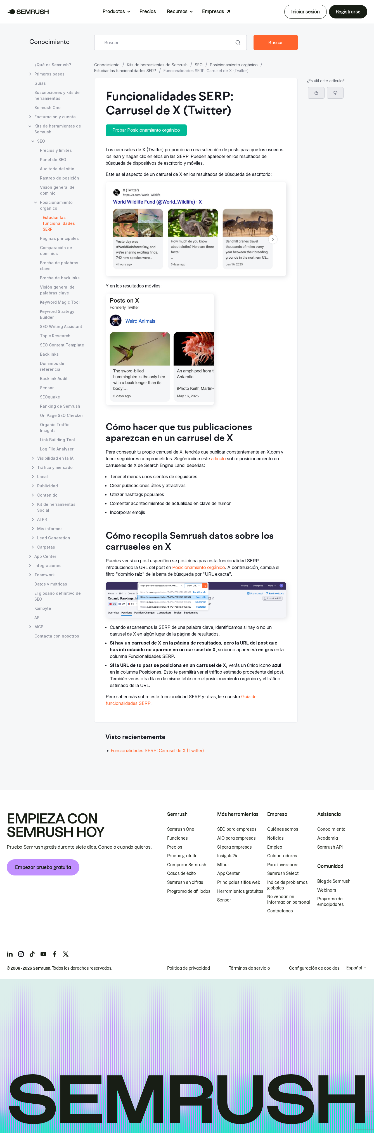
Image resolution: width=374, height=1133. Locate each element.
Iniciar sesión (305, 11)
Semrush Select (283, 873)
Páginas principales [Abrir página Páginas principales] (59, 238)
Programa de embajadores (330, 902)
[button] (335, 93)
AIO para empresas (236, 838)
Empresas (213, 11)
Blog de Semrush (334, 881)
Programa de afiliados (188, 891)
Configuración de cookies (314, 968)
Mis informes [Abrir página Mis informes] (50, 529)
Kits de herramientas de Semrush (157, 64)
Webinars (326, 890)
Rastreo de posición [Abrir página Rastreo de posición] (59, 178)
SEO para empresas (237, 829)
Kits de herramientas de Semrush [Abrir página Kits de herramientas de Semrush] (57, 129)
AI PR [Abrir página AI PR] (42, 519)
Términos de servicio (249, 968)
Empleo (274, 847)
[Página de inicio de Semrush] (28, 12)
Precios (147, 11)
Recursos (177, 11)
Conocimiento (49, 42)
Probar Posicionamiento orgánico (146, 130)
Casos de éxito (181, 873)
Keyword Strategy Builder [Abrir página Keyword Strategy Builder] (57, 314)
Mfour (223, 865)
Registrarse (348, 11)
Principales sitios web (238, 882)
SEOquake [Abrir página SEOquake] (50, 397)
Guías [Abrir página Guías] (40, 83)
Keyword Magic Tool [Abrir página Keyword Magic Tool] (60, 302)
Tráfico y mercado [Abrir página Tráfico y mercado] (55, 467)
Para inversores (283, 865)
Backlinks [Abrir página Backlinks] (49, 354)
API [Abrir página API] (37, 617)
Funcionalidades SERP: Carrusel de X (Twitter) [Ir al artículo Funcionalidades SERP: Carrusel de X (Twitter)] (157, 750)
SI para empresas (234, 847)
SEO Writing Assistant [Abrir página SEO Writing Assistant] (61, 326)
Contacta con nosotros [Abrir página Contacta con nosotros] (56, 636)
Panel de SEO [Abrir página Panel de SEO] (53, 159)
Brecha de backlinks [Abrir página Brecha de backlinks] (60, 277)
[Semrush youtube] (43, 954)
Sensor (224, 900)
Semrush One (180, 829)
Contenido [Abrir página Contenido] (47, 495)
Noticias (275, 838)
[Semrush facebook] (54, 954)
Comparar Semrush (186, 865)
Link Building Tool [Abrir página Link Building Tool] (57, 439)
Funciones (177, 838)
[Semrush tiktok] (32, 954)
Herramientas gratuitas (240, 891)
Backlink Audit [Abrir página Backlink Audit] (54, 378)
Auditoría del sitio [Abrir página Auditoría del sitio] (57, 168)
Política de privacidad (188, 968)
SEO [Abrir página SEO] (41, 141)
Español (354, 968)
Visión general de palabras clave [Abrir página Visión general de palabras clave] (57, 290)
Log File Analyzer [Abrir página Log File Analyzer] (57, 449)
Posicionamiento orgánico (234, 64)
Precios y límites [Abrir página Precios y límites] (56, 150)
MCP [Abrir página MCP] (38, 627)
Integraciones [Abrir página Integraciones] (47, 565)
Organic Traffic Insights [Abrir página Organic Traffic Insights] (54, 427)
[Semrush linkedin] (9, 954)
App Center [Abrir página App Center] (45, 556)
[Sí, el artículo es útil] (316, 93)
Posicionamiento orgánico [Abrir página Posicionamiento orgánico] (56, 205)
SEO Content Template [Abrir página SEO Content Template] (62, 345)
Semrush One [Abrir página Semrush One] (47, 107)
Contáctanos (280, 911)
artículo (218, 458)
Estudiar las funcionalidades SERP (125, 70)
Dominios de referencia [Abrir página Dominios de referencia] (52, 366)
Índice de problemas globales (287, 885)
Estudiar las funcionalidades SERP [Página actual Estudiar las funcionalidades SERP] (59, 223)
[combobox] (164, 42)
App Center (228, 873)
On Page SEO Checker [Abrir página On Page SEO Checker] (61, 415)
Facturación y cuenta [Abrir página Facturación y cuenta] (55, 117)
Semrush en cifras (185, 882)
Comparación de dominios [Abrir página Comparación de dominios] (56, 250)
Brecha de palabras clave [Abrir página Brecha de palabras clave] (59, 265)
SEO (199, 64)
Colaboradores (282, 856)
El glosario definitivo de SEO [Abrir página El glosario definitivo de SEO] (57, 596)
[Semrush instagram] (21, 954)
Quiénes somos (282, 829)
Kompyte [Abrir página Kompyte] (42, 608)
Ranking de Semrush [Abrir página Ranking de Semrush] (60, 406)
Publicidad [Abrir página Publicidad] (47, 486)
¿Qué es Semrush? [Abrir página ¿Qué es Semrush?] (52, 64)
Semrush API (330, 847)
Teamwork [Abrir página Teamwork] (44, 575)
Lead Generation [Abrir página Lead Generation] (53, 538)
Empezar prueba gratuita (43, 867)
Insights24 (227, 856)
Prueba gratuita (182, 856)
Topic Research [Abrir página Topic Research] (55, 335)
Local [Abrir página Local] (42, 477)
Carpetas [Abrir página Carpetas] (46, 547)
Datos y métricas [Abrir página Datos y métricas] (50, 584)
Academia (327, 838)
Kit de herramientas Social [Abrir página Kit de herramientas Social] (56, 507)
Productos (114, 11)
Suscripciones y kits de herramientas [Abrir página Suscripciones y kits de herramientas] (57, 95)
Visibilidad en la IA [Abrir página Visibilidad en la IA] (55, 458)
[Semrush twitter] (65, 954)
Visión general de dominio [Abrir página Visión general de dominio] (57, 190)
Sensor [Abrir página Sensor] (47, 387)
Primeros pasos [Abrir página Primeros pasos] (49, 74)
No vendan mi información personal (288, 899)
